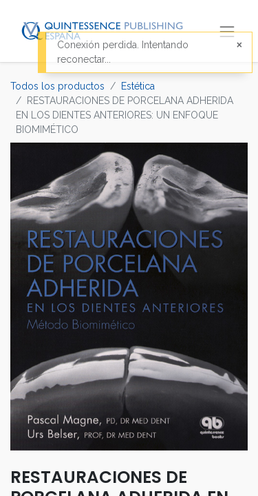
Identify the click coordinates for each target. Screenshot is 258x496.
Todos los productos (57, 86)
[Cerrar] (239, 45)
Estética (138, 86)
